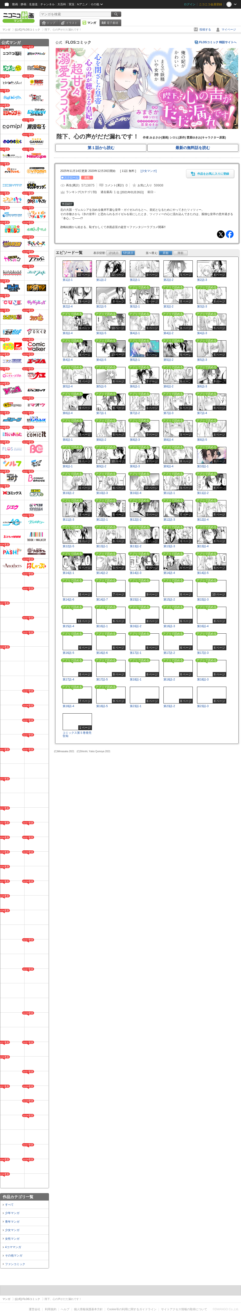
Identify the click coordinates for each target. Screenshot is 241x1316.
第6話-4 (67, 413)
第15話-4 (68, 626)
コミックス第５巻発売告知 (77, 734)
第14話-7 (102, 599)
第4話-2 (168, 333)
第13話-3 (169, 546)
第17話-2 (169, 653)
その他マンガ (13, 1255)
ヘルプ (65, 1309)
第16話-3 (169, 626)
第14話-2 (102, 573)
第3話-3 (202, 306)
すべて (9, 1204)
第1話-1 (67, 280)
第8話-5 (202, 439)
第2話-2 (168, 280)
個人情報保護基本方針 (88, 1309)
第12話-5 (68, 546)
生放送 (33, 4)
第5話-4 (67, 386)
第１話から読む (101, 148)
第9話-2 (101, 466)
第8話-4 (168, 439)
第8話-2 (101, 439)
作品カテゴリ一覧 (18, 1197)
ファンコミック (15, 1264)
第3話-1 (135, 306)
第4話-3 (202, 333)
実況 (71, 4)
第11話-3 (68, 519)
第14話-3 (135, 573)
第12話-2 (135, 519)
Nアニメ (82, 4)
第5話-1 (135, 359)
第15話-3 (203, 599)
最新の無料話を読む (192, 148)
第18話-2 (169, 679)
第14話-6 (68, 599)
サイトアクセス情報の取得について (184, 1309)
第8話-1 (67, 439)
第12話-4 (203, 519)
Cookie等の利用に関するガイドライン (132, 1309)
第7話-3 (168, 413)
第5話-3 (202, 359)
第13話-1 (102, 546)
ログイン (189, 4)
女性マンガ (12, 1238)
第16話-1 (102, 626)
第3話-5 (101, 333)
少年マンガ (12, 1213)
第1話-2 (101, 280)
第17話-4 (68, 679)
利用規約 (50, 1309)
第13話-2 (135, 546)
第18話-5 (102, 706)
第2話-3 (202, 280)
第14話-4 (169, 573)
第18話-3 (203, 679)
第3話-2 (168, 306)
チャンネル (47, 4)
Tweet (221, 234)
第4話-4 (67, 359)
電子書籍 (112, 22)
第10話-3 (102, 493)
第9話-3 (135, 466)
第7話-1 (101, 413)
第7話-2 (135, 413)
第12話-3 (169, 519)
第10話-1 (203, 466)
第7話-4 (202, 413)
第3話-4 (67, 333)
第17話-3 (203, 653)
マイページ (229, 29)
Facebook (230, 234)
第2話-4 (67, 306)
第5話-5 (101, 386)
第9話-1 (67, 466)
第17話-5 (102, 679)
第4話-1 (135, 333)
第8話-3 (135, 439)
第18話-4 (68, 706)
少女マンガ (12, 1230)
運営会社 (34, 1309)
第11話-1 (169, 493)
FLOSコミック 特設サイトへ (217, 42)
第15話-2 (169, 599)
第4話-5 (101, 359)
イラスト (71, 22)
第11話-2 (203, 493)
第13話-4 (203, 546)
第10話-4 (135, 493)
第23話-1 (135, 706)
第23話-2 (169, 706)
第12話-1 (102, 519)
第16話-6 (102, 653)
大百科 (61, 4)
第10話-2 (68, 493)
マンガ (91, 22)
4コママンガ (13, 1247)
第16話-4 (203, 626)
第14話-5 (203, 573)
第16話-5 (68, 653)
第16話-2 (135, 626)
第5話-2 (168, 359)
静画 (23, 4)
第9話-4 (168, 466)
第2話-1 (135, 280)
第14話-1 (68, 573)
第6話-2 (168, 386)
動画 (15, 4)
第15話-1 (135, 599)
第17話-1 (135, 653)
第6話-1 (135, 386)
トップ (51, 22)
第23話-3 (203, 706)
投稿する (205, 29)
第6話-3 (202, 386)
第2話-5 (101, 306)
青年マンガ (12, 1221)
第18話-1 (135, 679)
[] (149, 171)
